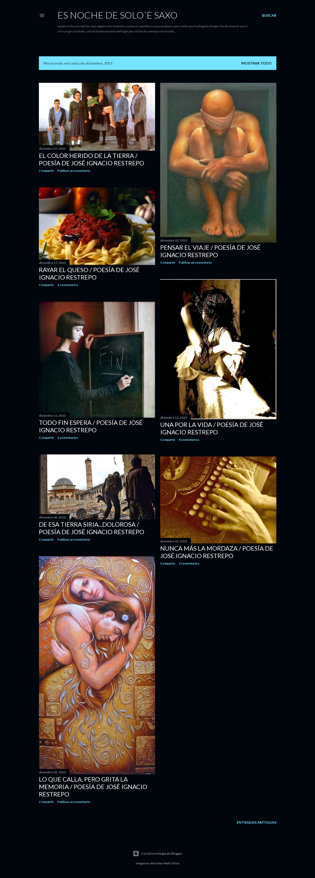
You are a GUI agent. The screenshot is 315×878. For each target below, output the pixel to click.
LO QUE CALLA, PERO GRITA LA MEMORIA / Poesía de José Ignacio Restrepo (93, 786)
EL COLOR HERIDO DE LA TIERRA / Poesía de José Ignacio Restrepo (91, 159)
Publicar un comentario (73, 171)
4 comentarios (189, 440)
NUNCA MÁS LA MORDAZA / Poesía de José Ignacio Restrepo (216, 551)
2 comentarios (67, 285)
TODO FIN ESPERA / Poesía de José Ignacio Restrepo (91, 426)
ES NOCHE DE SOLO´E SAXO (117, 15)
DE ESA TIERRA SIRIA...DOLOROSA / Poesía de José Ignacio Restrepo (91, 528)
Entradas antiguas (256, 822)
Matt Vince (171, 863)
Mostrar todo (256, 63)
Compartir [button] (46, 171)
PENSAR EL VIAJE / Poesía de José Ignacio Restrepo (210, 251)
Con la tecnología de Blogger (157, 853)
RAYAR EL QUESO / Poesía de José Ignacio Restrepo (89, 273)
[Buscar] (269, 15)
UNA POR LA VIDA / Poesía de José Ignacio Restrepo (211, 428)
